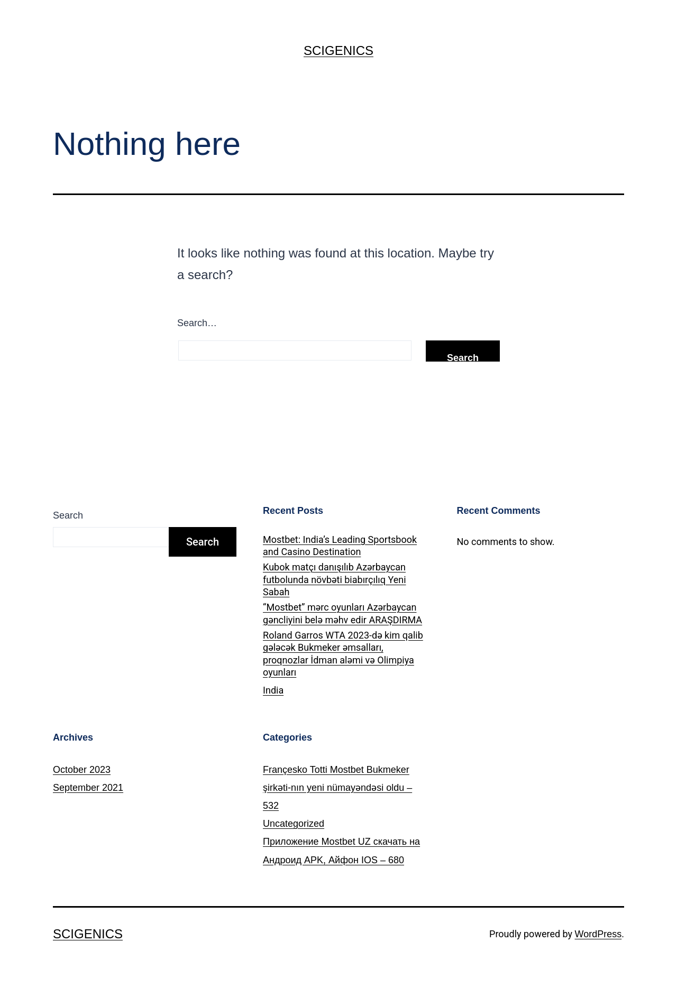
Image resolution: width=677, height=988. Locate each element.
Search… (197, 323)
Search (68, 515)
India (273, 690)
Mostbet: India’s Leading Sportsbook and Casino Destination (340, 545)
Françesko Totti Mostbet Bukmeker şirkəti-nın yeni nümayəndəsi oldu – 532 (337, 787)
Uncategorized (293, 823)
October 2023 (82, 769)
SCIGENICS (338, 50)
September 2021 (88, 787)
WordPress (598, 934)
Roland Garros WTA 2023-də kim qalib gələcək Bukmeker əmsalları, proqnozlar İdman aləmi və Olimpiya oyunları (343, 654)
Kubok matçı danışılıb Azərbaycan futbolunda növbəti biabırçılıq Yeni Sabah (334, 579)
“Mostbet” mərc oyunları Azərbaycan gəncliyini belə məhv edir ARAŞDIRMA (342, 613)
